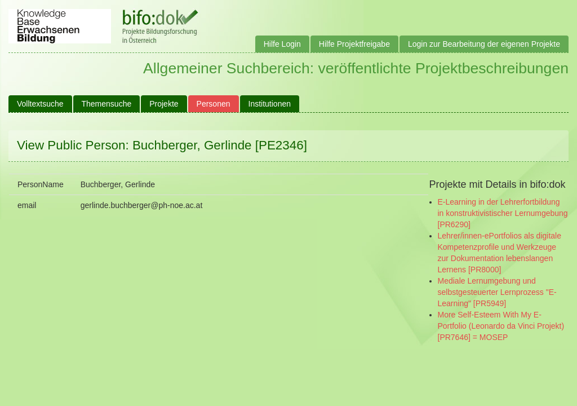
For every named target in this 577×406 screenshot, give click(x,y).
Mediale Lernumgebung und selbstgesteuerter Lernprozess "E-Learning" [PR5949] (497, 292)
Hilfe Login (282, 43)
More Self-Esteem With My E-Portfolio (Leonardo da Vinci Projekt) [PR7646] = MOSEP (501, 326)
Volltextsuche (40, 103)
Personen (213, 103)
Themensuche (107, 103)
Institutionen (269, 103)
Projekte (163, 103)
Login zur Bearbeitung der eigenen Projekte (484, 43)
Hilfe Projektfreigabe (354, 43)
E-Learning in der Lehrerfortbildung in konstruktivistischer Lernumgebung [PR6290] (503, 213)
